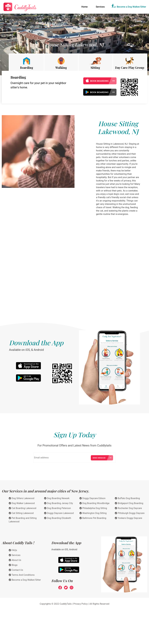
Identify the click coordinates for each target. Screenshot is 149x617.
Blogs (13, 565)
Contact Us (16, 570)
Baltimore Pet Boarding (92, 518)
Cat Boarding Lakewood (22, 508)
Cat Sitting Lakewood (21, 513)
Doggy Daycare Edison (92, 498)
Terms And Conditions (22, 575)
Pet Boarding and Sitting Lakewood (23, 520)
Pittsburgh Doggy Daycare (129, 513)
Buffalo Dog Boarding (127, 498)
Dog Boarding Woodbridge (94, 503)
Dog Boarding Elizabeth (57, 518)
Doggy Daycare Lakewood (59, 513)
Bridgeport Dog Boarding (129, 503)
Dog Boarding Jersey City (58, 503)
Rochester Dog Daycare (128, 508)
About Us (15, 560)
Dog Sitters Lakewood (21, 498)
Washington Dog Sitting (93, 513)
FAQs (13, 550)
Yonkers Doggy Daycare (128, 518)
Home (85, 6)
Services (100, 6)
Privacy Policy (80, 603)
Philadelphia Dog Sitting (93, 508)
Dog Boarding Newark (56, 498)
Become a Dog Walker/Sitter (131, 6)
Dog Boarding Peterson (57, 508)
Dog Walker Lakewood (22, 503)
